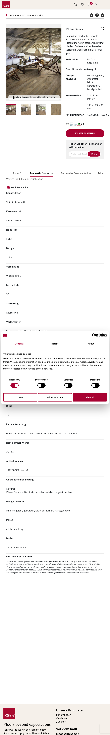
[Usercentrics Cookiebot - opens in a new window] (94, 335)
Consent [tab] (19, 344)
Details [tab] (55, 344)
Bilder (101, 173)
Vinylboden (62, 718)
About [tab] (91, 344)
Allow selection (55, 397)
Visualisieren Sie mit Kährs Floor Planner (34, 97)
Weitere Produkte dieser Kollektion (24, 179)
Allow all (90, 397)
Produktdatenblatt (18, 187)
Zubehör (17, 173)
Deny (20, 397)
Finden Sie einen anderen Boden (24, 15)
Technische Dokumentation (76, 173)
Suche (94, 154)
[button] (75, 4)
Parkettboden (63, 714)
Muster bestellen (85, 133)
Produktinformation (41, 173)
